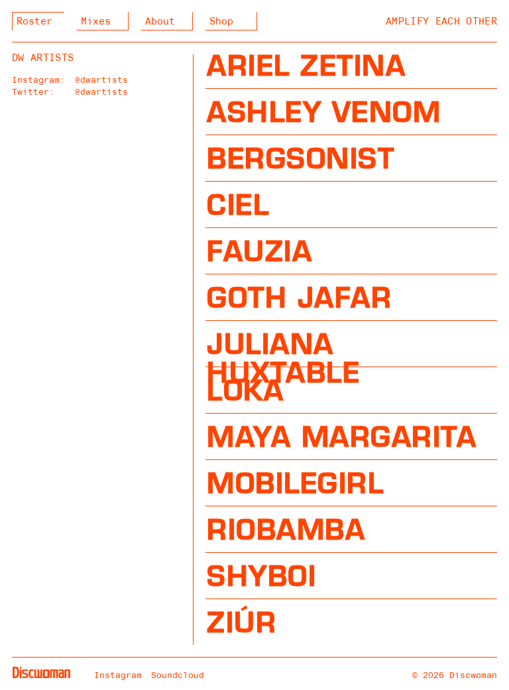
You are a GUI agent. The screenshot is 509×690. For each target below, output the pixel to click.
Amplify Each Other (441, 21)
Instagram (118, 674)
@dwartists (101, 79)
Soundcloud (177, 674)
